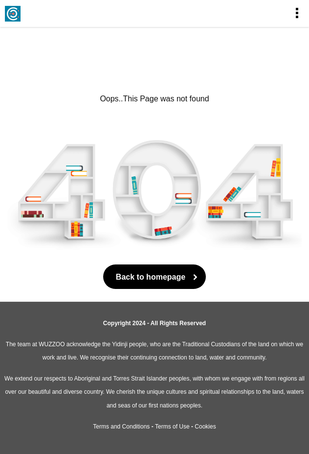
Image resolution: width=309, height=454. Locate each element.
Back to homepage (154, 277)
